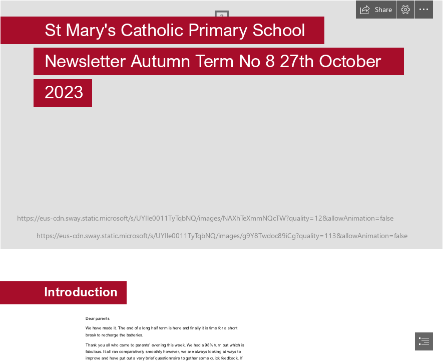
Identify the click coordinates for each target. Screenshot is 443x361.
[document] (221, 180)
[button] (376, 10)
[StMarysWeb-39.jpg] (221, 125)
